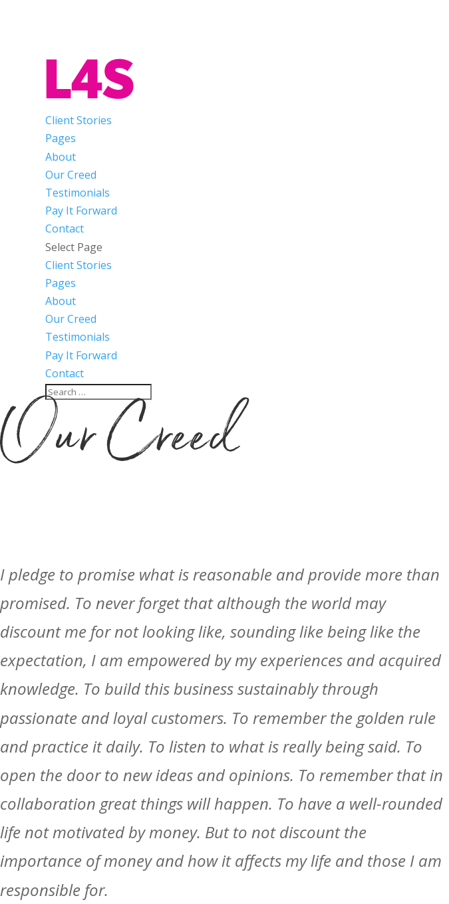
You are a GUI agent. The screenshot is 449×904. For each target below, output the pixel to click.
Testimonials (77, 192)
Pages (60, 138)
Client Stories (78, 120)
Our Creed (70, 174)
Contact (64, 228)
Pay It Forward (81, 210)
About (60, 156)
